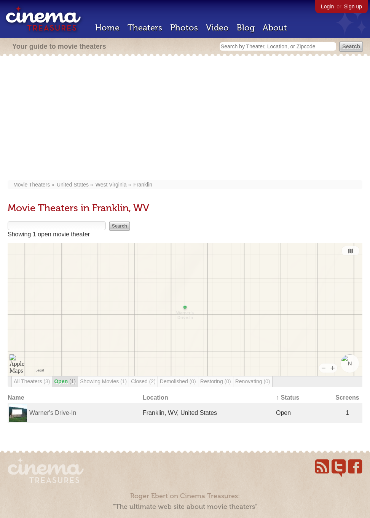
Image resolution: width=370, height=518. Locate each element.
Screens (347, 397)
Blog (246, 27)
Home (107, 27)
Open (65, 381)
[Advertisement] (185, 118)
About (275, 27)
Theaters (145, 27)
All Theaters (32, 381)
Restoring (215, 381)
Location (155, 397)
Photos (184, 27)
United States (73, 185)
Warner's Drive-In (52, 413)
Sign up (353, 6)
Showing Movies (103, 381)
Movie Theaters (31, 185)
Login (327, 6)
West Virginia (111, 185)
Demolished (178, 381)
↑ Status (287, 397)
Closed (143, 381)
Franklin (142, 185)
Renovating (252, 381)
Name (16, 397)
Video (217, 27)
